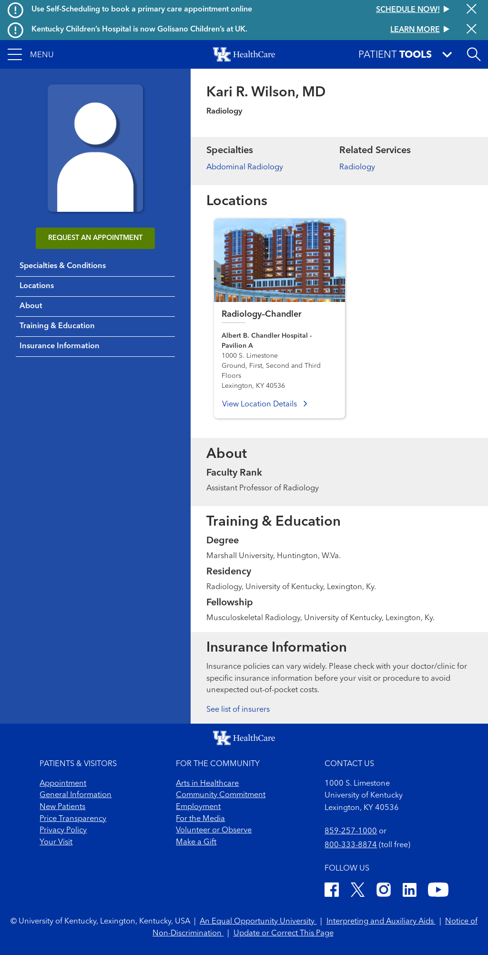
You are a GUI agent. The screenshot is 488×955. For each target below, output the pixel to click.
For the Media (200, 819)
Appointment (63, 784)
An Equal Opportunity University (258, 921)
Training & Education (57, 326)
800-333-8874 (351, 845)
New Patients (62, 807)
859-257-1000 (351, 831)
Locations (37, 286)
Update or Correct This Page (284, 933)
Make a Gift (196, 842)
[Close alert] (471, 9)
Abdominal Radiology (244, 167)
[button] (30, 54)
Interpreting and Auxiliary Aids (381, 921)
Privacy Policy (63, 830)
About (31, 306)
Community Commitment (220, 795)
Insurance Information (60, 346)
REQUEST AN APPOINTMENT (95, 238)
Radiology (357, 167)
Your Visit (56, 842)
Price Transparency (73, 819)
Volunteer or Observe (214, 830)
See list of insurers (238, 710)
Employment (198, 807)
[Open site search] (473, 54)
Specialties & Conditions (63, 266)
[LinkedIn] (410, 891)
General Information (76, 795)
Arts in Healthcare (207, 784)
